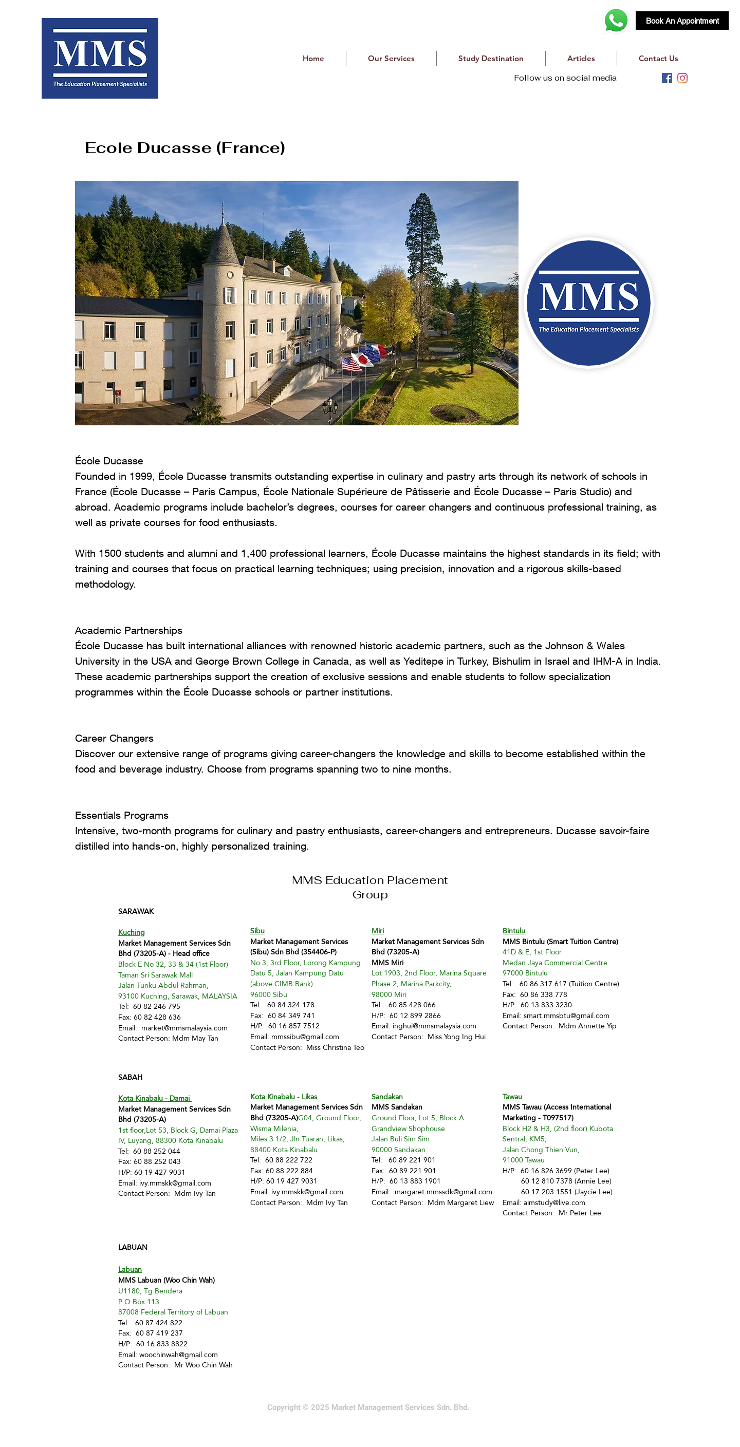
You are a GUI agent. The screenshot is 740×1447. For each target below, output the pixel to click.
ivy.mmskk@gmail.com (175, 1183)
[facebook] (667, 78)
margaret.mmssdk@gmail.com (443, 1191)
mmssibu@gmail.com (305, 1036)
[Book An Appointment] (682, 20)
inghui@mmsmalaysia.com (434, 1025)
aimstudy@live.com (554, 1202)
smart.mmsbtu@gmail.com (566, 1015)
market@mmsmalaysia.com (184, 1028)
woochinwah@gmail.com (178, 1354)
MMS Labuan (139, 1280)
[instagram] (682, 78)
